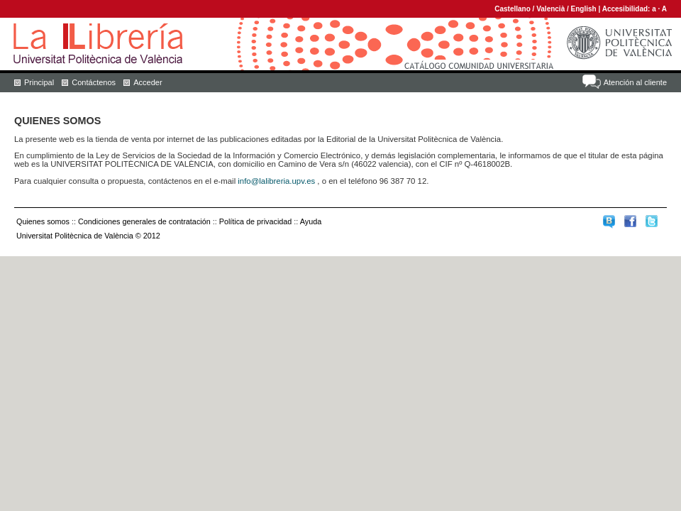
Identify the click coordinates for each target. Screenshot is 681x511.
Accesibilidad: (627, 9)
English (584, 9)
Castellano (512, 9)
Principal (39, 82)
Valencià (550, 9)
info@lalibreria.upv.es (276, 181)
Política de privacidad (255, 221)
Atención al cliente (635, 82)
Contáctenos (94, 82)
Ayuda (310, 221)
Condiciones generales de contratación (144, 221)
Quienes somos (43, 221)
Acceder (147, 82)
